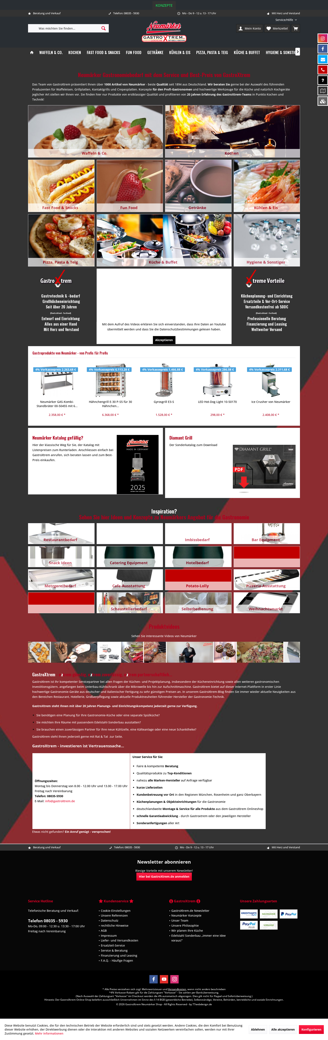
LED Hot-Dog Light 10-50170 (164, 402)
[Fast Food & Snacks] (103, 52)
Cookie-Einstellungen (116, 911)
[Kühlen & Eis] (179, 52)
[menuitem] (286, 19)
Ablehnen (258, 1029)
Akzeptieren (164, 340)
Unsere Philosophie (185, 925)
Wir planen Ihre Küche (187, 931)
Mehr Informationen (49, 1033)
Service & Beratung (114, 950)
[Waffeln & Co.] (50, 52)
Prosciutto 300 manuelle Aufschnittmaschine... (271, 404)
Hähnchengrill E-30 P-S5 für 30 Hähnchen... (56, 404)
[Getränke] (155, 52)
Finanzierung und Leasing (119, 955)
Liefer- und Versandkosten (119, 940)
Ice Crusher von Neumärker (217, 402)
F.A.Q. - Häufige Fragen (117, 960)
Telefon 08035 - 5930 (48, 921)
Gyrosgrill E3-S (110, 402)
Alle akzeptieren (283, 1029)
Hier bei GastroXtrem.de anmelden (164, 876)
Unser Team (179, 920)
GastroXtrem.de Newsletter (190, 911)
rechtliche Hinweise (114, 925)
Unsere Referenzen (114, 915)
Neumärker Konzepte (186, 915)
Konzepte (164, 5)
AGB (104, 931)
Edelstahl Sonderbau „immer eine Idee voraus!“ (198, 938)
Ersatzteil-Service (113, 945)
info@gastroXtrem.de (60, 801)
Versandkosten (177, 989)
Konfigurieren (311, 1029)
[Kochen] (74, 52)
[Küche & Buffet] (247, 52)
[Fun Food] (133, 52)
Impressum (109, 936)
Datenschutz (109, 920)
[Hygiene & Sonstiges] (283, 52)
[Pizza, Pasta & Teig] (212, 52)
